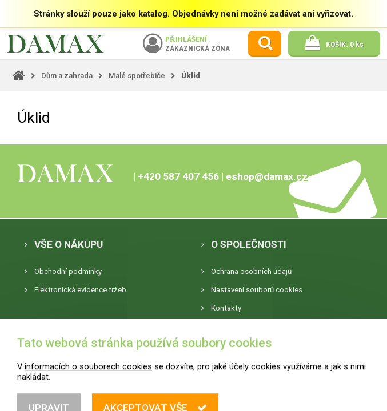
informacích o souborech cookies (88, 401)
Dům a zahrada (67, 75)
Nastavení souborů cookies (256, 289)
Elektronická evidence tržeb (80, 289)
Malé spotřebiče (137, 75)
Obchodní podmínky (68, 271)
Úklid (190, 75)
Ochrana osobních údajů (251, 271)
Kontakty (226, 308)
